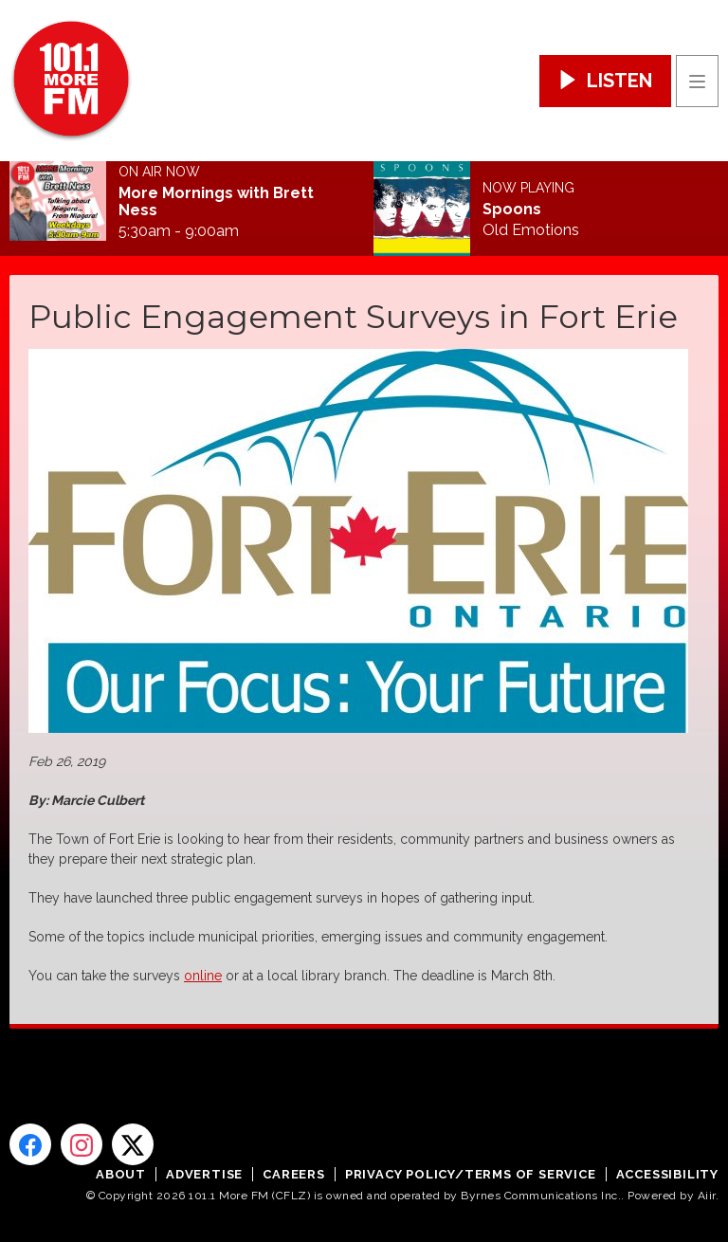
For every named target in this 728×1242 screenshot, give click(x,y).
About (121, 1174)
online (203, 975)
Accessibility (667, 1174)
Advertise (204, 1174)
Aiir (707, 1195)
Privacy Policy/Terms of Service (470, 1174)
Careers (294, 1174)
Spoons (511, 209)
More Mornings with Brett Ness (216, 202)
